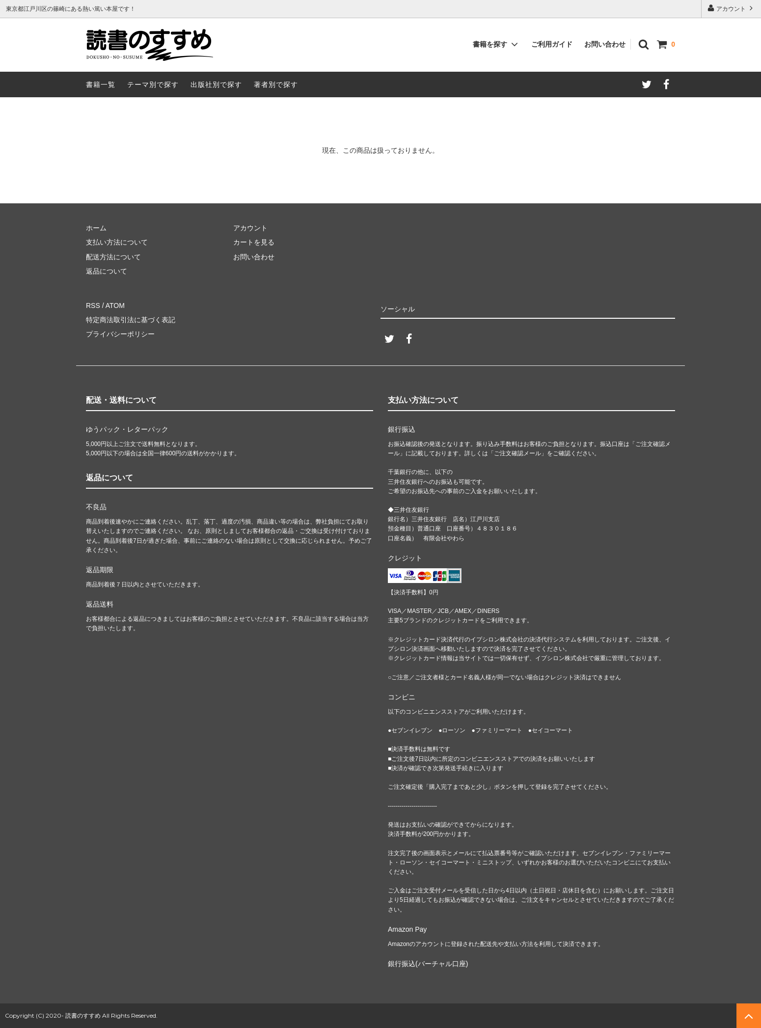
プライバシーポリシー (120, 334)
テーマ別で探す (153, 84)
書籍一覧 (100, 84)
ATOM (115, 305)
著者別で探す (276, 84)
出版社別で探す (216, 84)
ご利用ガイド (551, 44)
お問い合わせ (604, 44)
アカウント (731, 8)
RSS (93, 305)
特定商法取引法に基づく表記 (130, 320)
